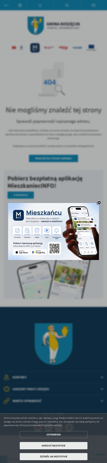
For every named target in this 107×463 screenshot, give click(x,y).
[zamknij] (99, 203)
